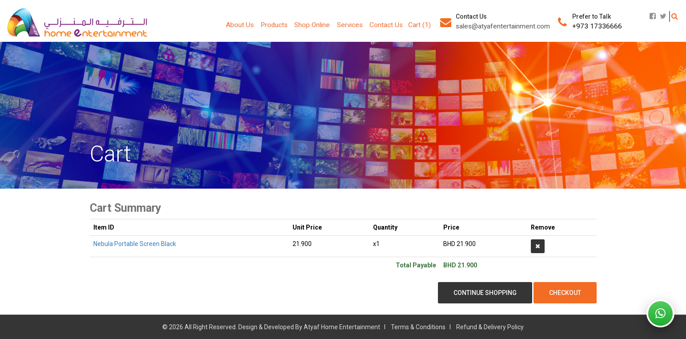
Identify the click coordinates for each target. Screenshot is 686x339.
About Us (240, 25)
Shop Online (312, 25)
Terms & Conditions (418, 327)
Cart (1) (419, 25)
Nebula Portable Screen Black (134, 243)
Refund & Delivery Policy (490, 327)
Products (274, 25)
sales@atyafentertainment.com (503, 26)
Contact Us (386, 25)
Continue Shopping (485, 292)
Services (350, 25)
